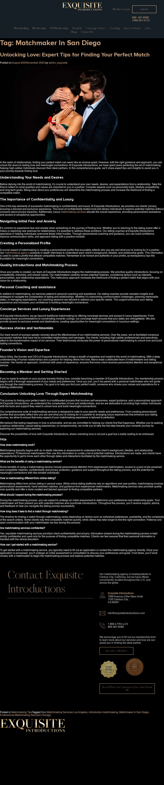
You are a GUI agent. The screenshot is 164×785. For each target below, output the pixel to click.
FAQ (147, 28)
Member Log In (121, 9)
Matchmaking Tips (21, 712)
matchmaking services (73, 212)
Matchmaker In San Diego (134, 712)
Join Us (144, 9)
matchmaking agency (17, 253)
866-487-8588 (116, 627)
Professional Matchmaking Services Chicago (25, 715)
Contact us (87, 32)
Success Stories (132, 28)
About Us (77, 28)
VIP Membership (59, 28)
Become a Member (116, 650)
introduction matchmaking (103, 712)
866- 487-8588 (140, 17)
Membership (39, 28)
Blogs (74, 32)
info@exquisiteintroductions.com (126, 613)
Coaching (115, 28)
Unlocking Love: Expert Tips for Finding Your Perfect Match (75, 54)
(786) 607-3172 (141, 20)
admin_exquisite (58, 63)
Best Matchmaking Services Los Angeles (64, 712)
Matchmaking (21, 28)
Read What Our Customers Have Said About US (127, 688)
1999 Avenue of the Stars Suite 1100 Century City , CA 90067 (125, 599)
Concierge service (96, 28)
